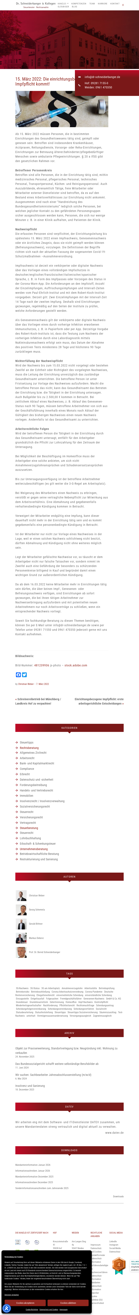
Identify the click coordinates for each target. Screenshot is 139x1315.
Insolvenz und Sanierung (30, 1086)
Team (92, 3)
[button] (123, 5)
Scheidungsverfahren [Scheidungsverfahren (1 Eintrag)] (84, 1008)
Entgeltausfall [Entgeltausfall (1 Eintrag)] (37, 998)
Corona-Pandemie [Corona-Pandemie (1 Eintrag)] (93, 991)
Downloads (118, 1196)
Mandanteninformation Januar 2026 (32, 1164)
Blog (74, 6)
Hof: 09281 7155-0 (96, 83)
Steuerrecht (26, 812)
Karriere (102, 3)
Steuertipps (26, 742)
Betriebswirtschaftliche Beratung (39, 854)
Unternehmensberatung (34, 849)
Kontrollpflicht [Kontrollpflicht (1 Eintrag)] (101, 1002)
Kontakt (115, 3)
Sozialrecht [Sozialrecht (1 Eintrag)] (101, 1008)
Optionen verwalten (12, 1295)
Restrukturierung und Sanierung (39, 859)
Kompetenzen (78, 3)
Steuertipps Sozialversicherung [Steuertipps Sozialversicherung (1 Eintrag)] (83, 1012)
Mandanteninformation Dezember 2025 (34, 1176)
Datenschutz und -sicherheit (36, 779)
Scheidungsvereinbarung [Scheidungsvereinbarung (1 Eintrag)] (60, 1008)
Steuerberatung (29, 827)
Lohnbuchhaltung (30, 838)
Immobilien (26, 795)
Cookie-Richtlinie (32, 1310)
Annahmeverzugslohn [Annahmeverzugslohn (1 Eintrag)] (72, 988)
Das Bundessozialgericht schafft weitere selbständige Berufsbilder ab (57, 1064)
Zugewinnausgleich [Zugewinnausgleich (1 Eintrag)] (102, 1015)
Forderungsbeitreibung (33, 785)
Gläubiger (63, 6)
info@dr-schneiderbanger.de (102, 77)
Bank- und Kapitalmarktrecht (37, 763)
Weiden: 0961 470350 (98, 87)
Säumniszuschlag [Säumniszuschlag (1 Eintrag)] (107, 1012)
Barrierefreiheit (97, 1303)
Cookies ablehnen (68, 1303)
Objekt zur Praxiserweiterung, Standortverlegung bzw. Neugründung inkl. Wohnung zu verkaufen (66, 1051)
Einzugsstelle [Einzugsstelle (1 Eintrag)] (22, 998)
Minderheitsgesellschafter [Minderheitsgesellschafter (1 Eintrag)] (28, 1005)
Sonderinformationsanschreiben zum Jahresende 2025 (41, 1188)
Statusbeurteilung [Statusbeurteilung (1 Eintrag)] (24, 1012)
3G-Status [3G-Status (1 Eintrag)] (35, 988)
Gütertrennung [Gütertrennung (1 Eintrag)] (57, 1002)
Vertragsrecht (28, 823)
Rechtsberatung (29, 747)
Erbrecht (25, 774)
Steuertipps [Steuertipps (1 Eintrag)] (60, 1012)
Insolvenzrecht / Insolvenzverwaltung (42, 801)
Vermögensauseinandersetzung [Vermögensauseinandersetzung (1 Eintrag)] (52, 1015)
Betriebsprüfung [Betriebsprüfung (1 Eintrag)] (106, 988)
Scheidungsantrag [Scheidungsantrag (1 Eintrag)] (105, 1005)
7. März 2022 (42, 684)
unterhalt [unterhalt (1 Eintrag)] (30, 1015)
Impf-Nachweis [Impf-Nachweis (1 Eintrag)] (85, 1002)
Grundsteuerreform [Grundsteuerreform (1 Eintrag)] (39, 1002)
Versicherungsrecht (31, 817)
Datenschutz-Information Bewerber (96, 1289)
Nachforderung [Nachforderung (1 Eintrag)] (50, 1005)
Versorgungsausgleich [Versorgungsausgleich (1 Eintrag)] (80, 1015)
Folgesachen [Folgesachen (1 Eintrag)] (52, 998)
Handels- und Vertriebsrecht (36, 790)
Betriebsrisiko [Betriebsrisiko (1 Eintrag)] (22, 991)
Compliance (27, 769)
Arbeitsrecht (27, 758)
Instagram (113, 1244)
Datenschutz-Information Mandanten (96, 1279)
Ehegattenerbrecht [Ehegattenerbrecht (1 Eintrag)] (46, 995)
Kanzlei (63, 3)
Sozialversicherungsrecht (35, 806)
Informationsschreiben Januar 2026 (32, 1170)
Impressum (64, 1310)
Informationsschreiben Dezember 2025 (34, 1182)
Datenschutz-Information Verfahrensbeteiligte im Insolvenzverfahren (99, 1265)
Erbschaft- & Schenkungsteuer (38, 843)
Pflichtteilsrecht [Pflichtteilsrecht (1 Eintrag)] (67, 1005)
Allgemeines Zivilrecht (33, 752)
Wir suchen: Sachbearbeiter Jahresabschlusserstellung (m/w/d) (53, 1075)
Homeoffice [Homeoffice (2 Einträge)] (71, 1002)
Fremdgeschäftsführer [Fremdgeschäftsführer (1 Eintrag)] (71, 998)
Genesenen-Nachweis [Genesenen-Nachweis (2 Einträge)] (93, 998)
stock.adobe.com (76, 665)
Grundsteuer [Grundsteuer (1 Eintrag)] (22, 1002)
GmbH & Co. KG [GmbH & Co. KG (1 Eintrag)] (113, 998)
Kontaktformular (98, 1255)
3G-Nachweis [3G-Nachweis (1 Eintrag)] (22, 988)
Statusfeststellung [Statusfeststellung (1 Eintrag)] (44, 1012)
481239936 (41, 665)
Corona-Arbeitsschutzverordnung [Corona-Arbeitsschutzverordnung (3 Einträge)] (67, 991)
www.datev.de (114, 1132)
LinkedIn (113, 1241)
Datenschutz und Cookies (49, 1310)
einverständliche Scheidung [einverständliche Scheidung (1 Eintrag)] (98, 995)
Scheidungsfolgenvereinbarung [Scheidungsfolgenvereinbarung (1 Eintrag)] (31, 1008)
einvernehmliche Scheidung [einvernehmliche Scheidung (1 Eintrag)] (69, 995)
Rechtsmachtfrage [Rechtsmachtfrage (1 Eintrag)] (85, 1005)
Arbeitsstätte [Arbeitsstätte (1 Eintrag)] (90, 988)
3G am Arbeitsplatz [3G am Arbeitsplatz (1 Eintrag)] (50, 988)
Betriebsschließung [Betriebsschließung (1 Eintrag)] (40, 991)
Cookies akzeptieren (25, 1303)
